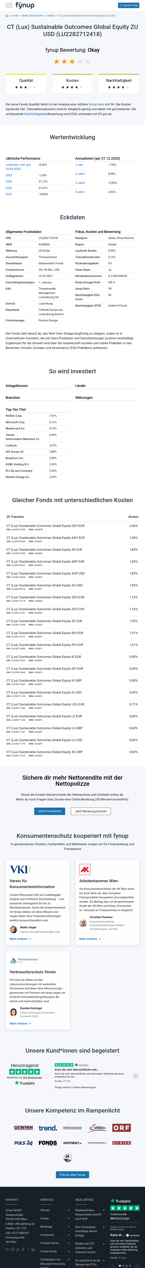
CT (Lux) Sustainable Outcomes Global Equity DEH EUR (45, 526)
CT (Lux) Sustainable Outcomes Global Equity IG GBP (44, 680)
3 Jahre (80, 183)
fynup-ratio (96, 104)
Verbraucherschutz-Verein (33, 972)
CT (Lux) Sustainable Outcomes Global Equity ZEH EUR (45, 597)
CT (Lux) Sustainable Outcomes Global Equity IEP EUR (44, 668)
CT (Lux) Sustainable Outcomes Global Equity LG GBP (44, 728)
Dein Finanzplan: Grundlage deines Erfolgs (86, 1231)
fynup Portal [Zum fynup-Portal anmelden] (129, 5)
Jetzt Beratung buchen (91, 811)
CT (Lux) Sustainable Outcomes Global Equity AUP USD (45, 573)
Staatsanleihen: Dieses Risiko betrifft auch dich (88, 1214)
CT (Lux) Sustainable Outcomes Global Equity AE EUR (44, 549)
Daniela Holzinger (31, 1008)
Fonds (15, 15)
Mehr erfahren (19, 939)
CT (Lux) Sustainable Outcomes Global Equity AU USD (44, 585)
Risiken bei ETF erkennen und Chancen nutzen (85, 1248)
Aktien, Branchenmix (33, 15)
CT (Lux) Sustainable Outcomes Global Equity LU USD (44, 740)
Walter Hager (28, 927)
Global (50, 15)
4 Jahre (80, 192)
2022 (9, 194)
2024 (9, 181)
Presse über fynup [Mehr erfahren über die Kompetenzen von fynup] (72, 1175)
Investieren (47, 1235)
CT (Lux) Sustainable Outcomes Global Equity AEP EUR (45, 561)
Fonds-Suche (49, 1251)
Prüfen (45, 1218)
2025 (9, 175)
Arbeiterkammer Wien (98, 881)
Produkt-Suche (50, 1243)
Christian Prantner (101, 917)
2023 (9, 188)
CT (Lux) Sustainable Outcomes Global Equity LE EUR (44, 716)
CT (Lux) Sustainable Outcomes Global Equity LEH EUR (45, 704)
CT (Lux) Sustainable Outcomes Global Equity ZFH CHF (45, 609)
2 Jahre (80, 174)
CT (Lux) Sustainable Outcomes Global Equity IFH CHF (44, 645)
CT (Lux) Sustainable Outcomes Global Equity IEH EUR (44, 633)
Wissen (45, 1210)
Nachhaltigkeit (34, 114)
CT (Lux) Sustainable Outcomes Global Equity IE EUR (43, 657)
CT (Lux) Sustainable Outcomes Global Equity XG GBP (44, 752)
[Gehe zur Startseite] (24, 5)
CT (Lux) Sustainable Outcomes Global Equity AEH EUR (45, 538)
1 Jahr (79, 164)
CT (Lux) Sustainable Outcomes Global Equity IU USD (43, 692)
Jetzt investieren (49, 811)
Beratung (46, 1226)
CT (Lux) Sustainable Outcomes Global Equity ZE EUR (44, 621)
